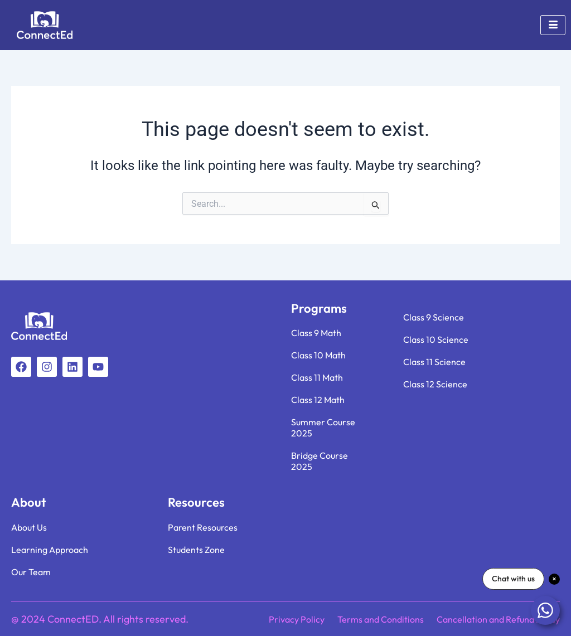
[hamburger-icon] (552, 25)
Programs (319, 308)
